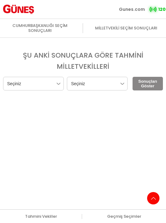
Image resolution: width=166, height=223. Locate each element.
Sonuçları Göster (147, 83)
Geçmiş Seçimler (124, 216)
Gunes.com (132, 9)
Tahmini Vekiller (41, 216)
